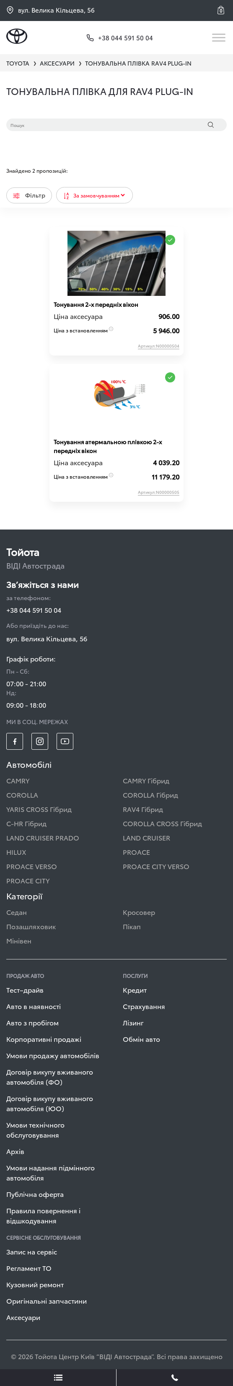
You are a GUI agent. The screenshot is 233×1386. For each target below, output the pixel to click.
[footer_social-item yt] (65, 741)
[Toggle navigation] (219, 37)
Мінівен (18, 940)
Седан (16, 912)
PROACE (136, 851)
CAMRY (17, 780)
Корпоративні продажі (43, 1038)
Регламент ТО (29, 1268)
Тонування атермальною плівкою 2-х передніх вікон (108, 446)
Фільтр (29, 195)
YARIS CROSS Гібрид (39, 809)
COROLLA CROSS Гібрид (162, 823)
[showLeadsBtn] (58, 1377)
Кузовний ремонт (35, 1284)
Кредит (135, 989)
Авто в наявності (33, 1006)
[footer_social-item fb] (14, 741)
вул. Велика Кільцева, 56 (50, 9)
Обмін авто (141, 1038)
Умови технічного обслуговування (35, 1129)
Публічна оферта (35, 1194)
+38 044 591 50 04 (33, 609)
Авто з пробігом (32, 1022)
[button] (222, 10)
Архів (15, 1151)
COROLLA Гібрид (150, 794)
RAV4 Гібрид (143, 809)
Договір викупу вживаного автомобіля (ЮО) (49, 1103)
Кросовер (139, 912)
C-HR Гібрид (26, 823)
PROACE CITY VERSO (156, 866)
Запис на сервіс (31, 1251)
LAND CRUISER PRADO (42, 837)
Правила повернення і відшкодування (43, 1215)
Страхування (144, 1006)
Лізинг (133, 1022)
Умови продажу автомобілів (52, 1055)
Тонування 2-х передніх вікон (96, 304)
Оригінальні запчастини (46, 1300)
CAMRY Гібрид (146, 780)
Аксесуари (23, 1317)
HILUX (16, 851)
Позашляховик (31, 926)
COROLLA (22, 794)
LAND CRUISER (146, 837)
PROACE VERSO (31, 866)
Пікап (132, 926)
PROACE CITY (27, 880)
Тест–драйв (25, 989)
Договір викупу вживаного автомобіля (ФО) (49, 1076)
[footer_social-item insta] (39, 741)
